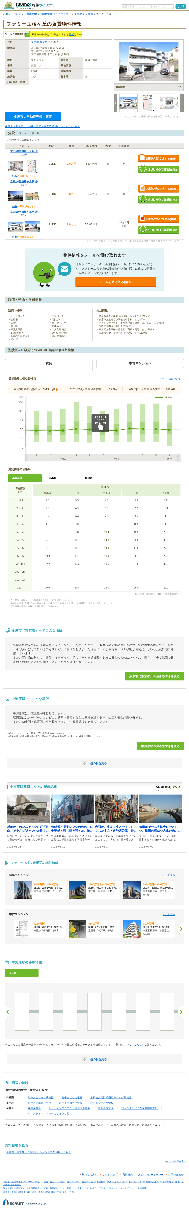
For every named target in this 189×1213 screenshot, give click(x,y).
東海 (41, 1192)
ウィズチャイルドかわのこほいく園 (48, 1113)
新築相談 (54, 1188)
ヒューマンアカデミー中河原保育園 (69, 1108)
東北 (14, 1192)
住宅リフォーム (21, 1188)
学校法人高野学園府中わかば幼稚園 (111, 1097)
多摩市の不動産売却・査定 (33, 116)
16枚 (14, 237)
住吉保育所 (34, 1108)
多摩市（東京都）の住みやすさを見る (154, 676)
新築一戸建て (152, 1182)
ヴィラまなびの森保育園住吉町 (140, 1108)
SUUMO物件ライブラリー (55, 14)
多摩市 (89, 14)
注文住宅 (7, 1188)
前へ (8, 1012)
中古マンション (136, 1182)
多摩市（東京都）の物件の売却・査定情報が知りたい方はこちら (42, 126)
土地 (177, 1182)
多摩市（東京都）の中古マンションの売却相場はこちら (38, 1152)
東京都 (78, 14)
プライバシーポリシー (151, 1174)
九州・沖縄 (68, 1192)
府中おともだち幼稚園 (41, 1097)
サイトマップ (110, 1174)
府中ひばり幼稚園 (72, 1097)
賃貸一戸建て (88, 1182)
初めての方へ (89, 1174)
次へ (181, 1012)
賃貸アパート (73, 1182)
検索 (182, 6)
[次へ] (181, 929)
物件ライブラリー (99, 1188)
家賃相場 (101, 1182)
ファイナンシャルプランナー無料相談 (127, 1188)
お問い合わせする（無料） (158, 158)
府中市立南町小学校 (39, 1103)
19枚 (14, 176)
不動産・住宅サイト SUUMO (20, 14)
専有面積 (17, 478)
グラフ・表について (170, 378)
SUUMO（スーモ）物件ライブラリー (30, 5)
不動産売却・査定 (39, 1188)
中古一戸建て (167, 1182)
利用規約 (127, 1174)
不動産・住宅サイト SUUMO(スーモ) (21, 1182)
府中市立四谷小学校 (70, 1103)
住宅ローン (82, 1188)
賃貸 (71, 34)
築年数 (52, 478)
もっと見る (169, 875)
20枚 (14, 206)
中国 (59, 1192)
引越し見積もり (68, 1188)
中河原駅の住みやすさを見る (160, 746)
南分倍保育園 (106, 1108)
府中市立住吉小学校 (102, 1103)
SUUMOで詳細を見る (158, 169)
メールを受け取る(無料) (116, 282)
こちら (138, 1044)
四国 (53, 1192)
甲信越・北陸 (30, 1192)
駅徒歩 (88, 478)
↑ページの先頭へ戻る (175, 1161)
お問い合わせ (176, 1174)
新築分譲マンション (117, 1182)
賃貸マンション (57, 1182)
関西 (47, 1192)
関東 (20, 1192)
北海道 (6, 1192)
